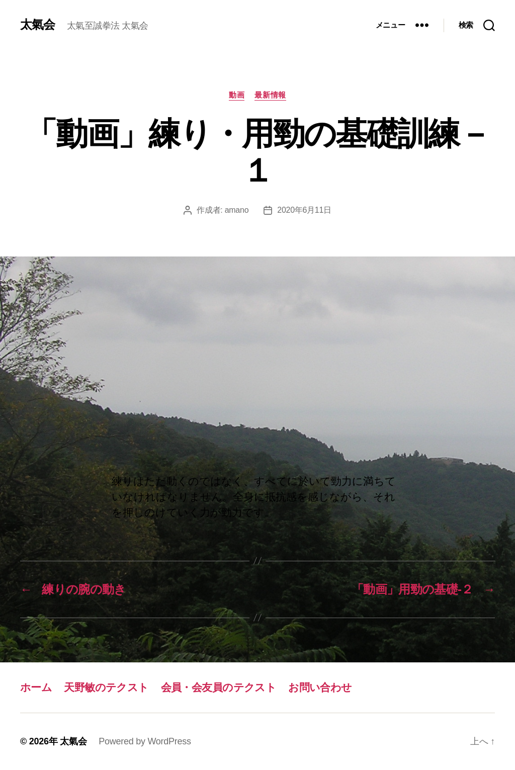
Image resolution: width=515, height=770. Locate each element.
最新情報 (270, 95)
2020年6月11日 (304, 210)
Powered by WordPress (145, 741)
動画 (236, 95)
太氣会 (37, 25)
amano (237, 210)
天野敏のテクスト (106, 687)
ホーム (36, 687)
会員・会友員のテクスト (219, 687)
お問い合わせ (320, 687)
